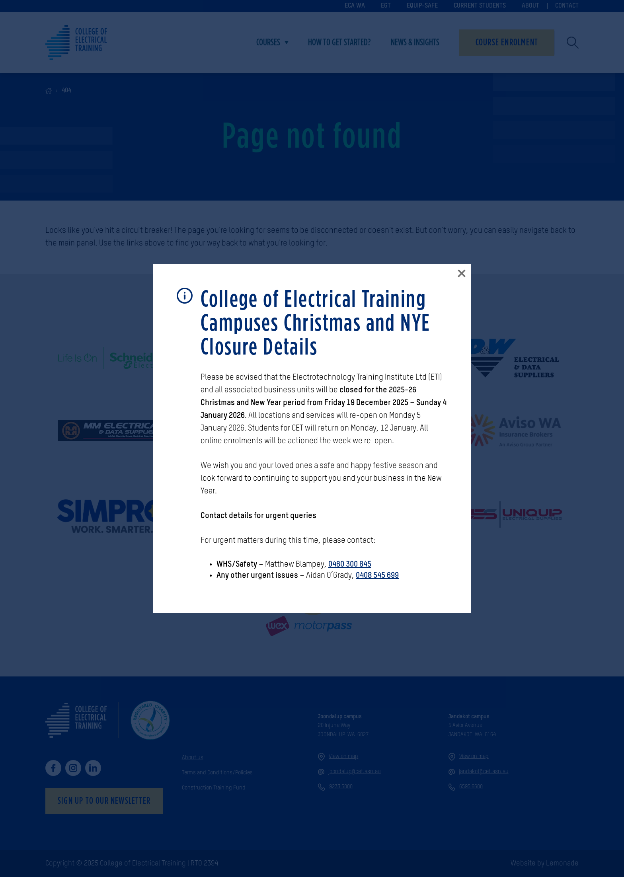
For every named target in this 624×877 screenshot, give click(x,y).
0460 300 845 (349, 565)
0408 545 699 (377, 576)
